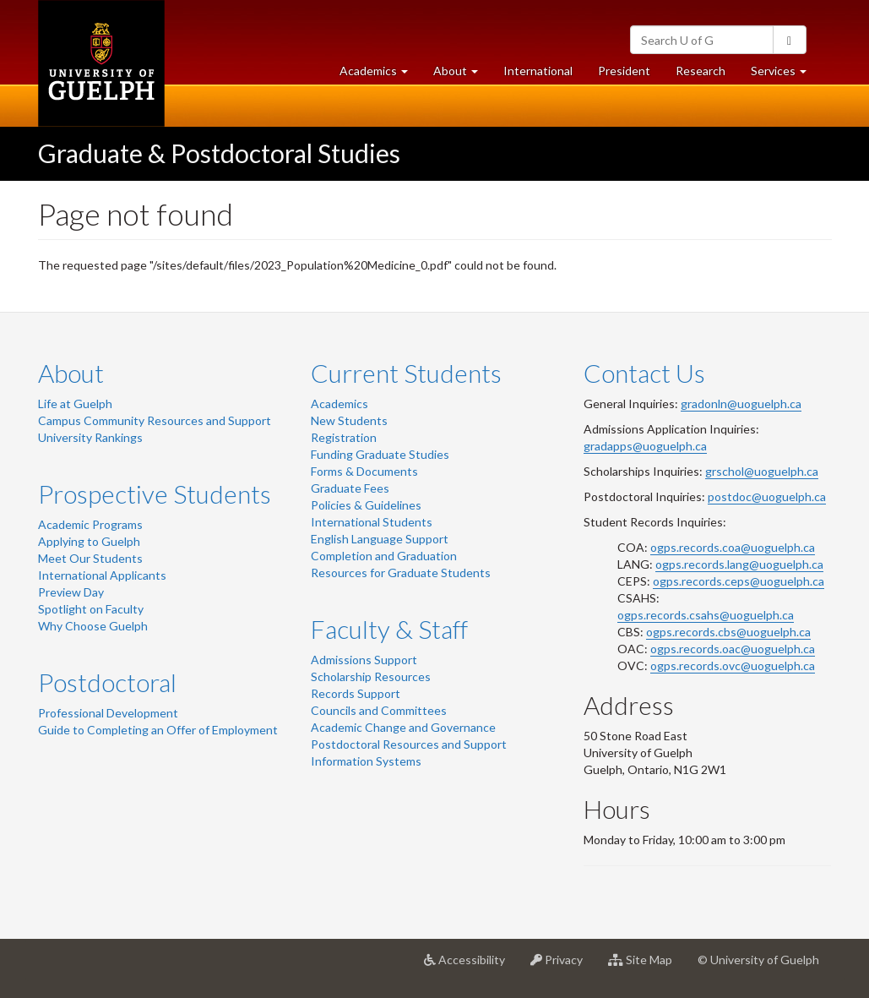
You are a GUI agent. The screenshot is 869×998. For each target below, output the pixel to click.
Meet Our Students (90, 558)
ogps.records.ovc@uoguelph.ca (732, 665)
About (71, 372)
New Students (349, 420)
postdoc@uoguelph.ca (767, 496)
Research (707, 75)
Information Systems (366, 761)
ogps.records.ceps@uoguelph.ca (738, 581)
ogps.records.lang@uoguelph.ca (739, 564)
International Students (371, 522)
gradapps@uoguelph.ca (645, 446)
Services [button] (785, 75)
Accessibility (471, 966)
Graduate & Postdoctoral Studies (219, 153)
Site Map (646, 966)
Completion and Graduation (384, 555)
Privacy (562, 966)
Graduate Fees (350, 488)
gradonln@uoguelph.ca (741, 403)
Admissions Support (364, 659)
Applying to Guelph (89, 541)
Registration (344, 437)
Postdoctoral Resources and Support (409, 744)
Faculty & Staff (389, 629)
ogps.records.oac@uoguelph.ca (732, 648)
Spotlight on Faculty (91, 609)
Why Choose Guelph (93, 626)
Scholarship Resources (371, 676)
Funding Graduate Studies (380, 454)
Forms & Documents (364, 471)
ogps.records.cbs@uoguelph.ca (728, 631)
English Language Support (379, 539)
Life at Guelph (75, 403)
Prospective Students (154, 493)
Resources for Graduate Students (401, 572)
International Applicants (102, 575)
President (624, 70)
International (538, 70)
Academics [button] (380, 75)
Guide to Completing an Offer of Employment (158, 730)
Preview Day (71, 592)
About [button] (462, 75)
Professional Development (108, 713)
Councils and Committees (379, 710)
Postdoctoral (107, 682)
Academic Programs (90, 524)
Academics (339, 403)
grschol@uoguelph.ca (761, 471)
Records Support (355, 693)
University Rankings (90, 437)
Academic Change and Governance (403, 727)
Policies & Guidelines (366, 505)
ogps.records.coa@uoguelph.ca (732, 547)
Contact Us (644, 372)
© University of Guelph (758, 959)
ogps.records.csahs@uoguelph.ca (705, 615)
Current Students (406, 372)
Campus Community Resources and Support (154, 420)
